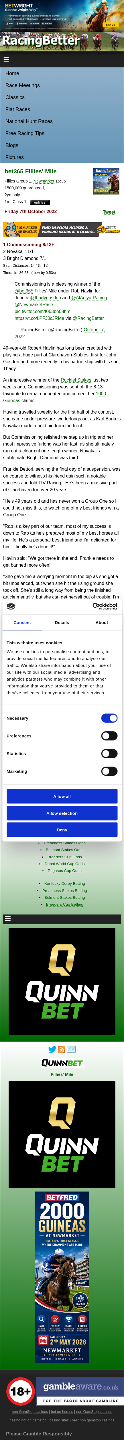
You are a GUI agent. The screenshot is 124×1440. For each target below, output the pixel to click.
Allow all (62, 796)
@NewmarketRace (34, 304)
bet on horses (62, 1411)
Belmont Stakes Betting (64, 897)
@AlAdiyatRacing (89, 297)
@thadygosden (45, 297)
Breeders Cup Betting (64, 904)
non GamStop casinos (30, 1411)
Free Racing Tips (24, 133)
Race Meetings (22, 85)
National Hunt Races (29, 121)
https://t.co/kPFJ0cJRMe (39, 318)
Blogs (11, 145)
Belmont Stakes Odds (64, 850)
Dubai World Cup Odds (65, 864)
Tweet (109, 212)
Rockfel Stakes (76, 380)
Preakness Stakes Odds (65, 843)
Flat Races (17, 109)
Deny (62, 829)
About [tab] (102, 622)
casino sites (59, 1420)
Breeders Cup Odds (65, 857)
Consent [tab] (22, 622)
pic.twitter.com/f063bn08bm (42, 311)
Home (12, 73)
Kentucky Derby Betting (64, 883)
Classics (15, 97)
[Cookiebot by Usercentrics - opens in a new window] (92, 606)
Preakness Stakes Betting (64, 891)
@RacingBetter (88, 318)
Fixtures (14, 157)
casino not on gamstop (28, 1420)
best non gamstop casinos (93, 1420)
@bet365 (24, 290)
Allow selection (62, 813)
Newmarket (44, 181)
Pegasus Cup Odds (65, 871)
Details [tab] (62, 622)
